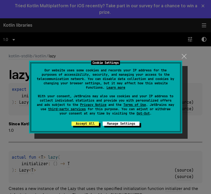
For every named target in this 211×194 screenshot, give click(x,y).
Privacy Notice (93, 105)
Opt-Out (143, 113)
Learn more (115, 87)
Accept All (85, 124)
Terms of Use (134, 105)
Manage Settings (121, 124)
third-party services (67, 109)
